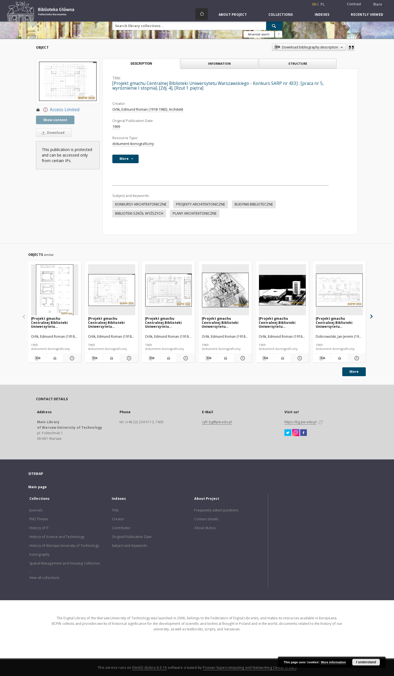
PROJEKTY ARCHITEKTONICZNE (200, 204)
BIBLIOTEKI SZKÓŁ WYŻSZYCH (139, 213)
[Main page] (201, 14)
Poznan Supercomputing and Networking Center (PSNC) (249, 667)
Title (115, 510)
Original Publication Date (132, 536)
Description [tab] (141, 64)
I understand (366, 662)
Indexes (322, 14)
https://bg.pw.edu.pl (300, 422)
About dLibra (204, 528)
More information (333, 662)
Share (377, 4)
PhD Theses (38, 519)
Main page (37, 487)
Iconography (39, 554)
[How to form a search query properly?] (278, 34)
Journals (35, 510)
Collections (280, 14)
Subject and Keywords (129, 545)
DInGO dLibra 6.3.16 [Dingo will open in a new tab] (149, 667)
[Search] (274, 25)
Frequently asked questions (216, 510)
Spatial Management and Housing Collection (64, 563)
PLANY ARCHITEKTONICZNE (195, 213)
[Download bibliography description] (37, 358)
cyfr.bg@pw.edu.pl (217, 422)
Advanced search (258, 34)
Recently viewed (367, 14)
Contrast (354, 4)
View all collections (44, 577)
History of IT (39, 528)
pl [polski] (323, 4)
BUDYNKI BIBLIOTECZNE (254, 204)
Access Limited (57, 110)
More (354, 371)
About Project (233, 14)
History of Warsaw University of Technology (64, 545)
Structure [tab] (297, 63)
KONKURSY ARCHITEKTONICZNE (141, 204)
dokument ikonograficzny (133, 143)
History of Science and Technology (56, 536)
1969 (116, 126)
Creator (118, 519)
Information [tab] (219, 63)
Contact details (206, 519)
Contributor (121, 528)
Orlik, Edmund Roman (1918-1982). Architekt (147, 109)
